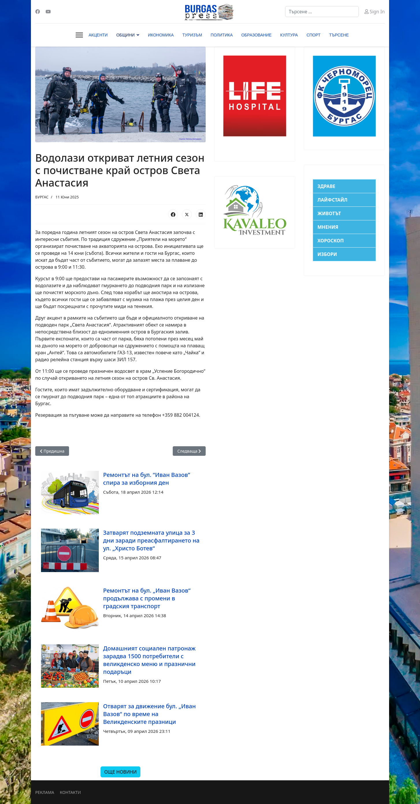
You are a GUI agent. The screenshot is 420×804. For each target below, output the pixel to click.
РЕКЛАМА (44, 792)
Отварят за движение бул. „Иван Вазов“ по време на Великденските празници (149, 714)
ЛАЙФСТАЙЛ (332, 200)
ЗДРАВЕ (326, 186)
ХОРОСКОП (330, 240)
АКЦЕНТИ (98, 35)
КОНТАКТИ (70, 792)
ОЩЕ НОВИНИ (120, 772)
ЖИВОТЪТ (329, 213)
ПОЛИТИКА (222, 35)
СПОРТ (313, 35)
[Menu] (79, 35)
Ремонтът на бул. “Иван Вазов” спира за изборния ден (146, 478)
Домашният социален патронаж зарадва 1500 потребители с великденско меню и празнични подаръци (149, 660)
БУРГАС (42, 197)
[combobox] (322, 11)
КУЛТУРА (289, 35)
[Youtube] (48, 11)
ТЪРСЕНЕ (339, 35)
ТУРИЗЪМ (192, 35)
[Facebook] (37, 11)
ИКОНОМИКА (161, 35)
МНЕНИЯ (327, 227)
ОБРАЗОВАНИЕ (256, 35)
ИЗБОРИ (327, 254)
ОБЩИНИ (125, 35)
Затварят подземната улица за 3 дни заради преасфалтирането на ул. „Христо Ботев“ (151, 540)
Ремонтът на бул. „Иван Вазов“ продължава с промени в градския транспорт (146, 598)
